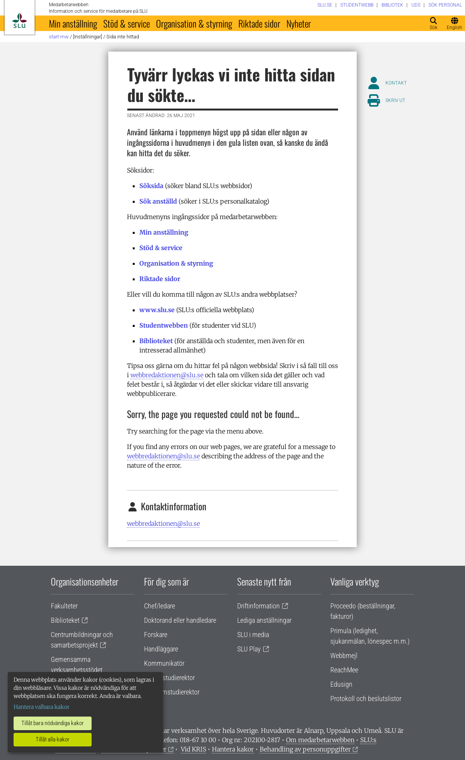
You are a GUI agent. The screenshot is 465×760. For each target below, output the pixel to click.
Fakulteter (64, 606)
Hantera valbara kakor (41, 706)
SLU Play (249, 649)
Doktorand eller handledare (180, 620)
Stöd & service (126, 23)
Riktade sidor (259, 23)
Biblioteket (156, 341)
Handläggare (161, 649)
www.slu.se (157, 310)
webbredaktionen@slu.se (166, 375)
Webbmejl (343, 655)
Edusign (341, 684)
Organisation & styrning (194, 23)
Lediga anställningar (264, 620)
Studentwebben (163, 325)
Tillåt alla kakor (52, 739)
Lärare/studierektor (169, 678)
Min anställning (73, 23)
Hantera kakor (233, 749)
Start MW (59, 37)
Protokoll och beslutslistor (365, 698)
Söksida (151, 186)
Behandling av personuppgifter (305, 749)
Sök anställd (158, 201)
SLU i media (253, 634)
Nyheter (298, 23)
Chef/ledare (159, 606)
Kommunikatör (164, 663)
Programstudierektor (172, 692)
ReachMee (344, 670)
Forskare (155, 634)
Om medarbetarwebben (320, 740)
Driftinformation (258, 606)
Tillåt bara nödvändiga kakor (52, 723)
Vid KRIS (193, 749)
